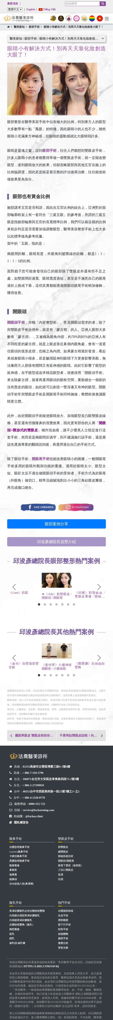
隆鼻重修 (14, 865)
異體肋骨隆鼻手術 (19, 861)
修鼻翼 (13, 874)
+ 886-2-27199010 (33, 785)
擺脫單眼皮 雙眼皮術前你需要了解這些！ (35, 735)
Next (99, 587)
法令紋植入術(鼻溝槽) (21, 883)
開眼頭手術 (16, 322)
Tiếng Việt (47, 9)
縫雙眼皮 (63, 851)
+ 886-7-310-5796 (32, 772)
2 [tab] (45, 604)
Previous (14, 587)
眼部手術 (34, 26)
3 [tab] (51, 604)
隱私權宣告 (21, 822)
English (30, 9)
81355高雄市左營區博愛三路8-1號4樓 (46, 766)
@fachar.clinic (34, 816)
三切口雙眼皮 (65, 870)
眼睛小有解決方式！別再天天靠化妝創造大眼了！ (73, 26)
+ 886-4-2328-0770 (33, 797)
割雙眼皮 (63, 847)
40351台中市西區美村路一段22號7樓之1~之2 (51, 791)
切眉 (60, 879)
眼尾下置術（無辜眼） (70, 865)
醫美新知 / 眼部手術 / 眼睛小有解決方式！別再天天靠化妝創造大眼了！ (58, 38)
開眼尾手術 (41, 459)
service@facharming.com (38, 810)
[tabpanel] (23, 586)
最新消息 (12, 3)
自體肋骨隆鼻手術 (19, 847)
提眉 (60, 874)
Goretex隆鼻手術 (18, 851)
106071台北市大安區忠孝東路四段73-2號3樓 (51, 779)
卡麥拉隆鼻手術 (18, 856)
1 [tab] (39, 604)
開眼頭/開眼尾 (66, 861)
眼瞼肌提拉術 (65, 856)
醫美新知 (19, 26)
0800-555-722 (37, 803)
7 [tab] (74, 604)
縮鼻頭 (13, 879)
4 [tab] (56, 604)
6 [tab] (68, 604)
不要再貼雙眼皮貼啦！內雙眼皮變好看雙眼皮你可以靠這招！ (83, 735)
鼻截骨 (13, 870)
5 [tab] (62, 604)
